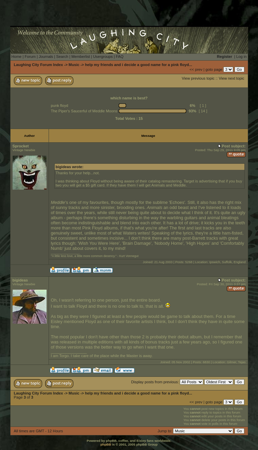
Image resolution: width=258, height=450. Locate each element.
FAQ (119, 56)
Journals (46, 56)
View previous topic (198, 78)
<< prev (195, 69)
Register (224, 56)
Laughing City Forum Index (38, 65)
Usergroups (103, 56)
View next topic (231, 78)
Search (62, 56)
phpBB (105, 444)
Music (74, 65)
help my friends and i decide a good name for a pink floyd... (138, 65)
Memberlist (80, 56)
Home (17, 56)
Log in (241, 56)
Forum (29, 56)
